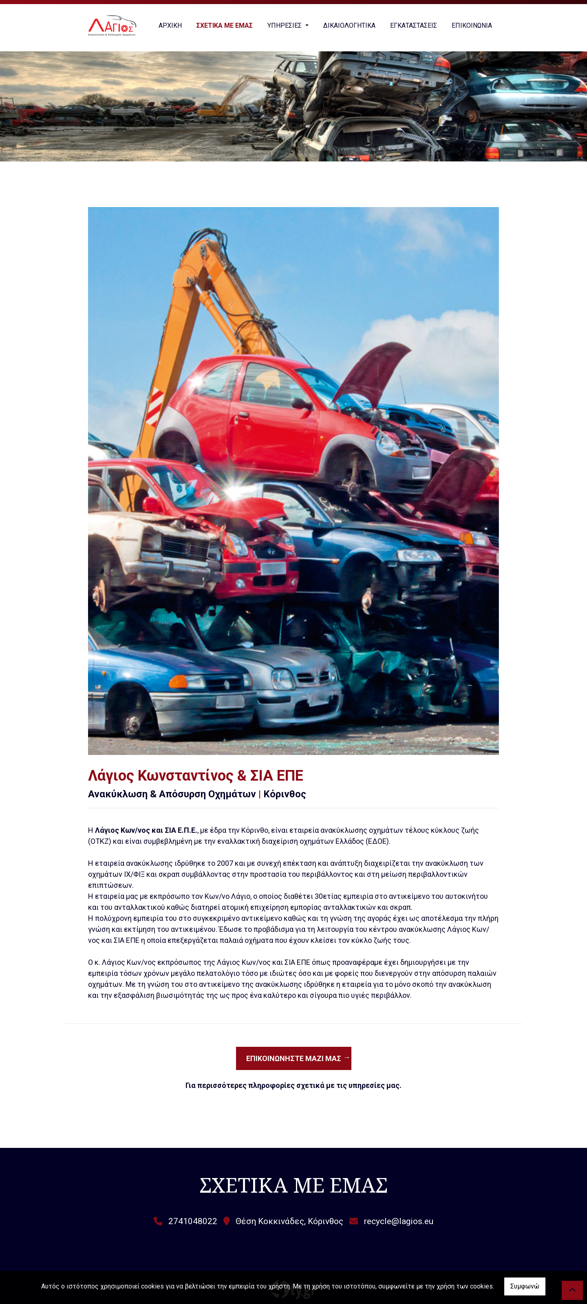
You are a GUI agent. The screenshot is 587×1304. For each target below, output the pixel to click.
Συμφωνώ (524, 1286)
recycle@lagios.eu (398, 1221)
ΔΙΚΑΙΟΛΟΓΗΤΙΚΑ (349, 25)
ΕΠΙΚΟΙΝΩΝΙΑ (472, 25)
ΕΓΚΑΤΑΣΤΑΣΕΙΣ (413, 25)
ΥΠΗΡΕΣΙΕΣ (285, 25)
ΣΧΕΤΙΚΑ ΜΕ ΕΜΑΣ (224, 25)
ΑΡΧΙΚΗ (170, 25)
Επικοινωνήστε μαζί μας (293, 1058)
